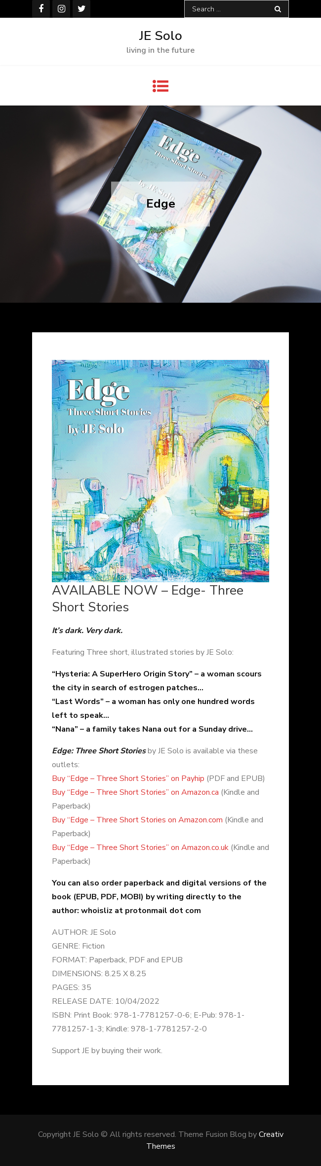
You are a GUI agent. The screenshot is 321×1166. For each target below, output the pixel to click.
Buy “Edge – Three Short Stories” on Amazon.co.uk (140, 847)
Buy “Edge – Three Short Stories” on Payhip (128, 778)
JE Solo (160, 35)
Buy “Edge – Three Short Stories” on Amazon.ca (135, 792)
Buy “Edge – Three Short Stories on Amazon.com (137, 819)
